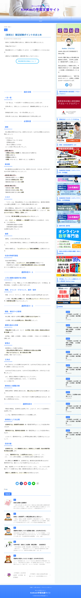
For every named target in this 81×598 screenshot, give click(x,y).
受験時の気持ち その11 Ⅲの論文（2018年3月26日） (29, 558)
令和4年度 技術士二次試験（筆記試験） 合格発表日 (30, 544)
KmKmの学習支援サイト (40, 9)
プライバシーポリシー (47, 587)
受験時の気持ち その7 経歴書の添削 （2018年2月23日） (30, 530)
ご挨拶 (40, 18)
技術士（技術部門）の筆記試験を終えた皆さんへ (28, 516)
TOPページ (20, 18)
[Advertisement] (27, 76)
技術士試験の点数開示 (20, 502)
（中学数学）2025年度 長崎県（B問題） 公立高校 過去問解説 (73, 327)
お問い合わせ (61, 18)
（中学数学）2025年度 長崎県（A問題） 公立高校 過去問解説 (73, 340)
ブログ (40, 21)
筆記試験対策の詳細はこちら (27, 61)
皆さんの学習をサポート (40, 590)
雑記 (6, 489)
